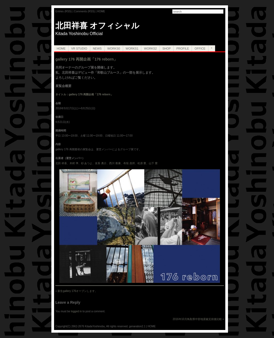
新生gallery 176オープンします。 (77, 291)
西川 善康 (115, 163)
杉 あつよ (87, 163)
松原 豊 (142, 163)
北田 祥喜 (61, 163)
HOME (101, 11)
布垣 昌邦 (129, 163)
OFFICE (200, 48)
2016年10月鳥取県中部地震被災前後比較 (197, 319)
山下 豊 (153, 163)
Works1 (132, 48)
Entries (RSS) (63, 11)
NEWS (97, 48)
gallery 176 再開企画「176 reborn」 (86, 59)
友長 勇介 (100, 163)
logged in (76, 311)
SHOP (166, 48)
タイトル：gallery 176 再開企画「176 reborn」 (84, 94)
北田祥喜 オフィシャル (97, 25)
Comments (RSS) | (85, 11)
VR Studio (79, 48)
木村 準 (74, 163)
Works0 (113, 48)
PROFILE (182, 48)
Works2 (150, 48)
